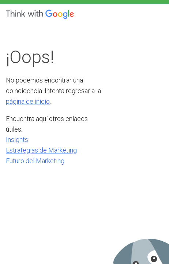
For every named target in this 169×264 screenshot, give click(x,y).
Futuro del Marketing (35, 161)
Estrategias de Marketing (41, 150)
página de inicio (28, 101)
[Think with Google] (40, 14)
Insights (17, 139)
